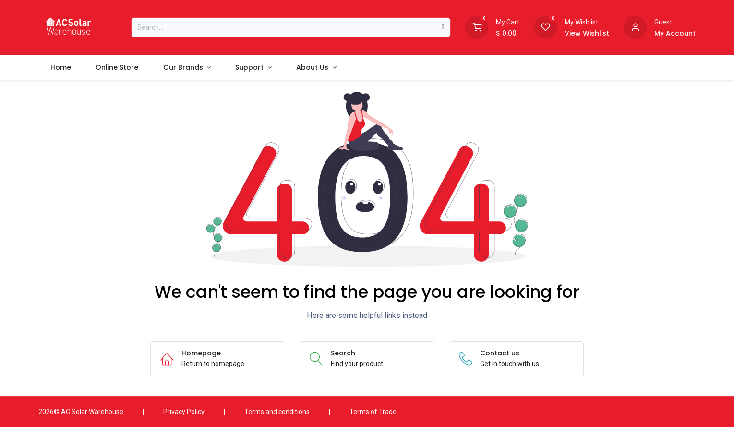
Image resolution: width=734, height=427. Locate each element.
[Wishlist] (545, 26)
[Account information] (635, 26)
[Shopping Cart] (476, 26)
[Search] (442, 27)
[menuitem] (61, 67)
